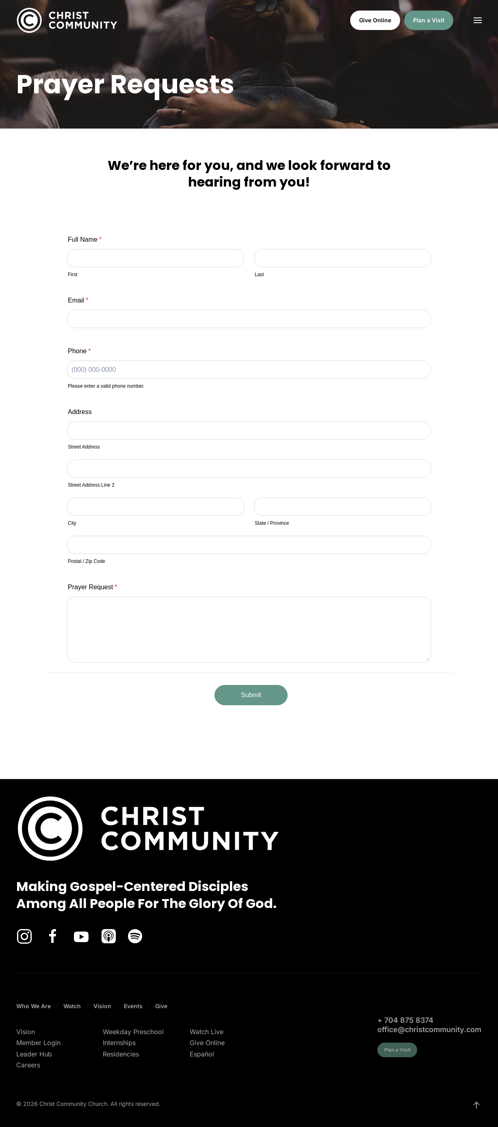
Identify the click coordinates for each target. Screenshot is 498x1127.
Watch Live (206, 1032)
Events (133, 1005)
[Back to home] (67, 20)
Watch (72, 1005)
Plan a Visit (428, 20)
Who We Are (33, 1005)
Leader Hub (34, 1054)
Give (161, 1005)
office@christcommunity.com (429, 1029)
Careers (28, 1065)
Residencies (121, 1054)
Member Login (38, 1043)
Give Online (375, 20)
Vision (102, 1005)
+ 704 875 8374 (405, 1020)
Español (202, 1054)
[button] (478, 20)
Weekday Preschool (133, 1032)
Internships (119, 1043)
